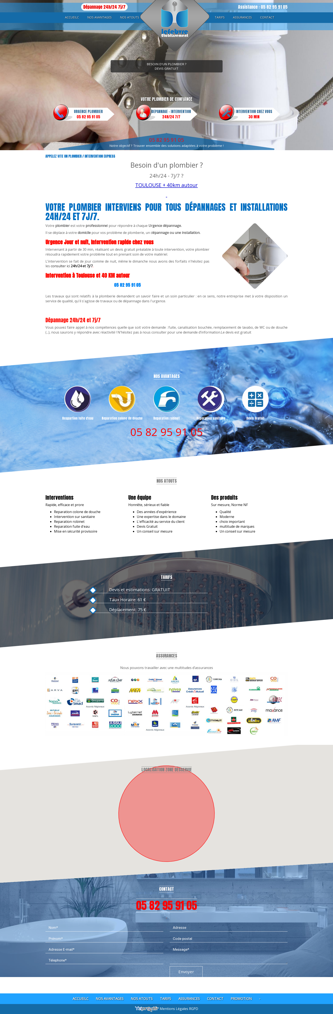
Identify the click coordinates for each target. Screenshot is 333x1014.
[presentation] (77, 971)
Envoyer (186, 968)
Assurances (242, 17)
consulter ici (61, 266)
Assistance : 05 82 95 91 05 (263, 7)
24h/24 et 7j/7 (82, 266)
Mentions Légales (174, 1008)
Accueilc (72, 17)
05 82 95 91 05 (166, 139)
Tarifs (220, 17)
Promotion (241, 998)
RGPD (193, 1008)
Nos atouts (129, 17)
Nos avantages (99, 17)
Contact (267, 17)
